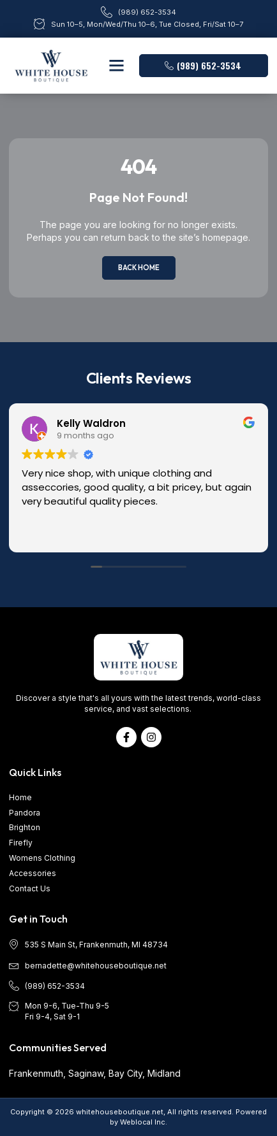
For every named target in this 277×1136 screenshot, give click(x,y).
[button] (117, 66)
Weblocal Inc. (143, 1122)
